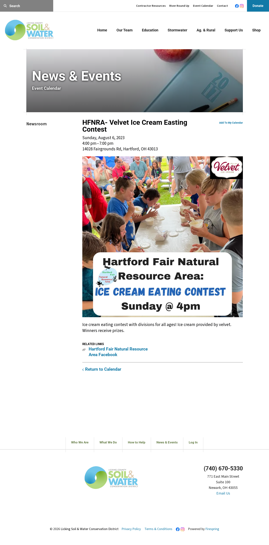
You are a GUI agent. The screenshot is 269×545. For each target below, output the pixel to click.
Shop (256, 30)
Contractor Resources (151, 6)
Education (150, 30)
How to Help (136, 442)
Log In (193, 442)
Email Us (223, 493)
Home (102, 30)
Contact (222, 6)
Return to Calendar (103, 369)
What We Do (108, 442)
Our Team (124, 30)
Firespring (212, 529)
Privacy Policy (131, 529)
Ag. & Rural (206, 30)
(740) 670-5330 (223, 468)
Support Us (234, 30)
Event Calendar (203, 6)
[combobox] (26, 6)
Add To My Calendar (231, 122)
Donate (258, 6)
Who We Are (79, 442)
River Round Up (179, 6)
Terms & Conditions (158, 529)
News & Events (167, 442)
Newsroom (36, 124)
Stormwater (177, 30)
